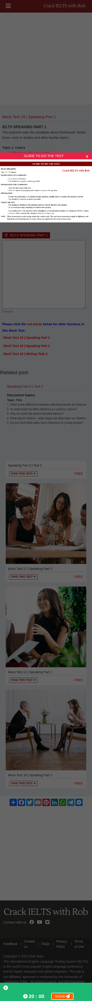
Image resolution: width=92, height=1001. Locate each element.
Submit (62, 996)
